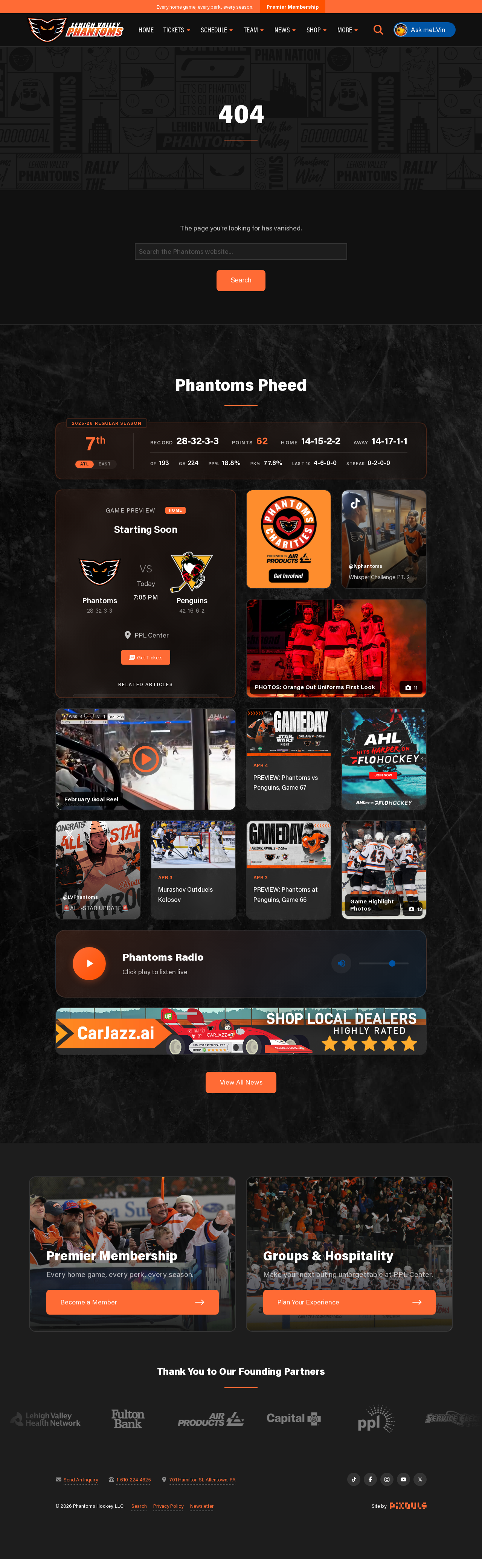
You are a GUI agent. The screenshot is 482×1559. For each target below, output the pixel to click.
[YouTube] (403, 1479)
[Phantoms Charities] (289, 539)
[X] (420, 1479)
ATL (84, 464)
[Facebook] (370, 1479)
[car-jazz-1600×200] (241, 1030)
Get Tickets (146, 657)
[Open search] (378, 29)
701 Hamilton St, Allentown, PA (202, 1479)
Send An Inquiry (81, 1479)
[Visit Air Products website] (222, 1419)
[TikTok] (353, 1479)
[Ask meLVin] (425, 29)
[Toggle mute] (341, 963)
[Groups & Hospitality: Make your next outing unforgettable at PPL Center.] (349, 1254)
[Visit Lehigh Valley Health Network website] (56, 1419)
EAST (105, 464)
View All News (241, 1082)
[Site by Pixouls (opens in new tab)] (408, 1506)
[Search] (241, 251)
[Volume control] (384, 963)
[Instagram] (387, 1479)
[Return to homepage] (75, 30)
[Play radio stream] (89, 963)
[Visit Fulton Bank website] (139, 1419)
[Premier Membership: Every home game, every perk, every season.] (132, 1254)
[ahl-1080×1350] (384, 759)
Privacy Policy (168, 1505)
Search (139, 1505)
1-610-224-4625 (133, 1479)
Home (146, 29)
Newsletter (202, 1505)
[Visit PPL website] (388, 1419)
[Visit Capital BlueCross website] (305, 1419)
